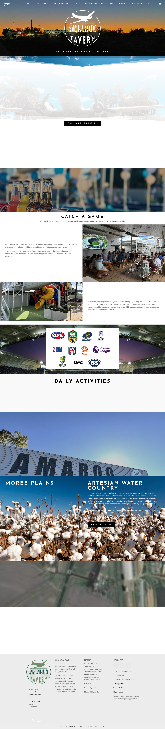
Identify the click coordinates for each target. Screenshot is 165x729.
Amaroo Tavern (34, 692)
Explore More (101, 524)
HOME (30, 4)
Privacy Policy (118, 684)
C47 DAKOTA (135, 4)
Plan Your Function (83, 123)
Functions (43, 4)
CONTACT (152, 4)
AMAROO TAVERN (75, 726)
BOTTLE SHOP (117, 4)
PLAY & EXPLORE (94, 4)
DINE (76, 4)
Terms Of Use (118, 688)
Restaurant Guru (35, 694)
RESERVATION (61, 4)
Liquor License (118, 692)
